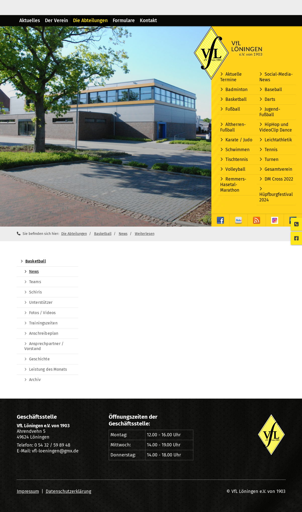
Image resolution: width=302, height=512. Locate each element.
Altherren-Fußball (233, 127)
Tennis (271, 149)
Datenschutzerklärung (68, 491)
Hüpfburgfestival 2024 (276, 197)
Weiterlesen (144, 234)
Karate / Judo (238, 140)
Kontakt (148, 20)
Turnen (271, 159)
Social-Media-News (276, 77)
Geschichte (39, 359)
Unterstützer (40, 302)
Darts (270, 99)
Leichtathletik (278, 140)
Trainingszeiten (43, 323)
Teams (35, 281)
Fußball (232, 109)
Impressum (28, 491)
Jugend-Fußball (269, 112)
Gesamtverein (278, 169)
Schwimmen (237, 149)
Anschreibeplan (43, 333)
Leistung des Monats (48, 369)
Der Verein (56, 20)
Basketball (236, 99)
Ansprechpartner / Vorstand (44, 346)
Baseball (273, 89)
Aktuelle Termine (231, 77)
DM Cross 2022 (279, 179)
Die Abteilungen (90, 20)
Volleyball (235, 169)
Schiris (35, 292)
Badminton (236, 89)
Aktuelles (29, 20)
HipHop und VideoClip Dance (275, 127)
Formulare (124, 20)
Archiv (35, 379)
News (123, 234)
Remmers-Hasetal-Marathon (233, 185)
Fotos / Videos (42, 312)
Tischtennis (236, 159)
